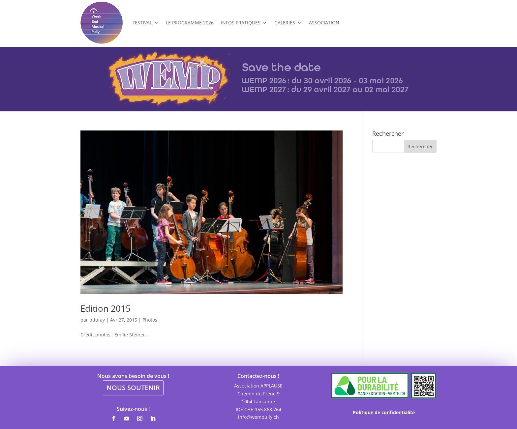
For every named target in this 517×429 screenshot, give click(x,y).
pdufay (97, 320)
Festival (142, 22)
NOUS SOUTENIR (133, 387)
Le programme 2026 (190, 22)
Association (324, 22)
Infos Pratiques (240, 22)
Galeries (284, 22)
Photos (149, 320)
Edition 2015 (105, 308)
